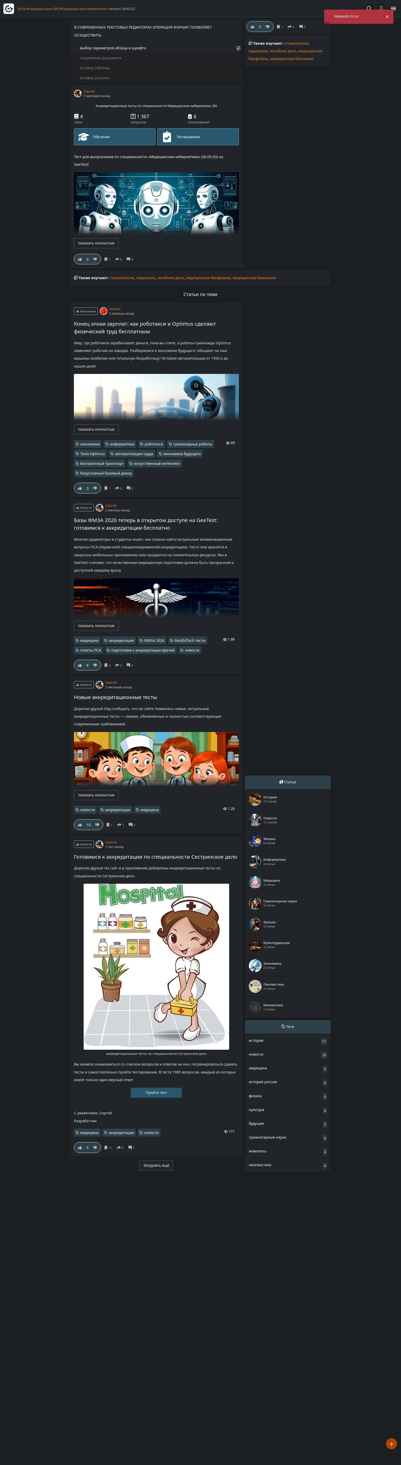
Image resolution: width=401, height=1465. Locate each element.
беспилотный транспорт (102, 463)
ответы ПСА (90, 650)
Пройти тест (156, 1092)
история (256, 1040)
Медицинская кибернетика (85, 8)
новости (192, 650)
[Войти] (381, 8)
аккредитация (121, 640)
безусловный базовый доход (106, 473)
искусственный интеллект (157, 463)
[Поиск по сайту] (369, 8)
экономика (90, 444)
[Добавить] (391, 1443)
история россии (263, 1081)
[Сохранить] (108, 259)
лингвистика (260, 1164)
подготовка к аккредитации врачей (143, 650)
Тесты (21, 8)
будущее (256, 1123)
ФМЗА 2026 (154, 640)
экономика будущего (182, 453)
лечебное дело (283, 51)
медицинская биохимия (292, 58)
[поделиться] (119, 259)
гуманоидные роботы (192, 444)
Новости (84, 508)
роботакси (153, 444)
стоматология (296, 43)
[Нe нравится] (95, 259)
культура (256, 1109)
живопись (257, 1151)
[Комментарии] (131, 259)
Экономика (86, 311)
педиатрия (258, 51)
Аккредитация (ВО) (45, 8)
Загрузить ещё (156, 1165)
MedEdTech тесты (190, 640)
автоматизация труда (134, 453)
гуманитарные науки (267, 1137)
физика (255, 1095)
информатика (122, 444)
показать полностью (96, 243)
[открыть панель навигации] (393, 8)
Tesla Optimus (92, 453)
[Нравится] (80, 259)
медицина (89, 640)
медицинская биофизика (208, 277)
